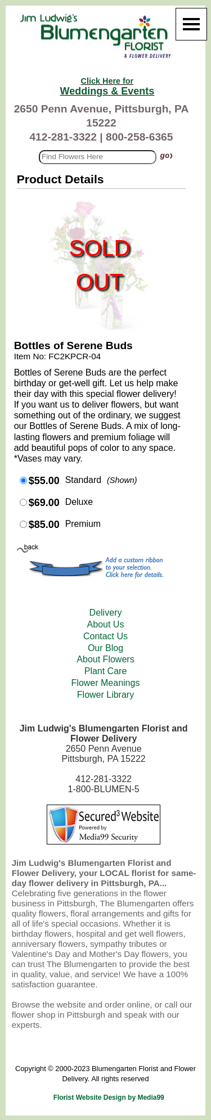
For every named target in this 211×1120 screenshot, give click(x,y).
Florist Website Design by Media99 (108, 1097)
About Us (105, 624)
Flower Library (105, 694)
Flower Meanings (105, 683)
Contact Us (105, 636)
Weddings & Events (107, 86)
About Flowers (105, 659)
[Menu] (191, 24)
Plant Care (105, 671)
